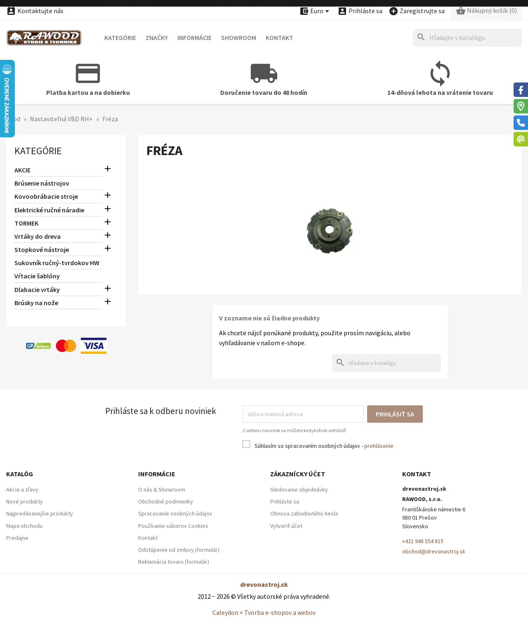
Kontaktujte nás (35, 11)
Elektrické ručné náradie (49, 210)
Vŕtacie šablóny (37, 276)
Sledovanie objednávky (299, 489)
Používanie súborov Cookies (173, 525)
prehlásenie (379, 445)
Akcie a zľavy (22, 489)
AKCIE (22, 170)
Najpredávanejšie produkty (39, 513)
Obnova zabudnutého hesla (304, 513)
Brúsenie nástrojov (41, 183)
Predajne (17, 537)
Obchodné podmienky (165, 501)
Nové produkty (24, 501)
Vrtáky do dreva (37, 236)
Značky (157, 37)
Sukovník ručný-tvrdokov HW (56, 263)
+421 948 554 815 (422, 541)
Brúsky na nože (36, 303)
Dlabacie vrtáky (37, 289)
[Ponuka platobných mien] (315, 11)
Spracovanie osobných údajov (175, 513)
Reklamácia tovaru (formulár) (173, 561)
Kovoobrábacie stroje (46, 196)
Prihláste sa (284, 501)
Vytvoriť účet (286, 525)
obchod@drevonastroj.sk (433, 551)
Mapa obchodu (24, 525)
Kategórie (120, 37)
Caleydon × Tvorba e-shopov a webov (264, 612)
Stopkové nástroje (41, 249)
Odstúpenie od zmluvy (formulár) (178, 549)
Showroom (238, 37)
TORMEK (26, 223)
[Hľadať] (467, 38)
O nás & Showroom (161, 489)
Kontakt (279, 37)
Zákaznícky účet (297, 474)
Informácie (194, 37)
